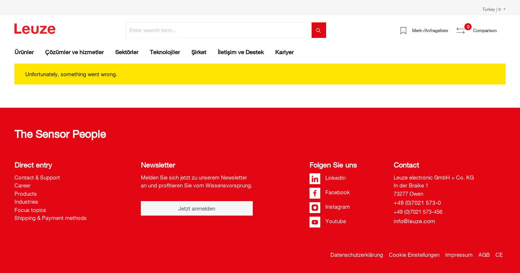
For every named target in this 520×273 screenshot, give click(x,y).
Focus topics (30, 210)
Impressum (459, 254)
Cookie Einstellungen (414, 254)
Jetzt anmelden (196, 208)
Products (25, 193)
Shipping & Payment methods (50, 217)
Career (22, 185)
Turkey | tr (492, 9)
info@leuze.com (414, 221)
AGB (484, 254)
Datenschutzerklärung (356, 254)
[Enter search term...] (219, 30)
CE (499, 254)
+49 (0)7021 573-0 (417, 202)
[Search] (319, 30)
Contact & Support (37, 177)
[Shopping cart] (501, 28)
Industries (26, 201)
